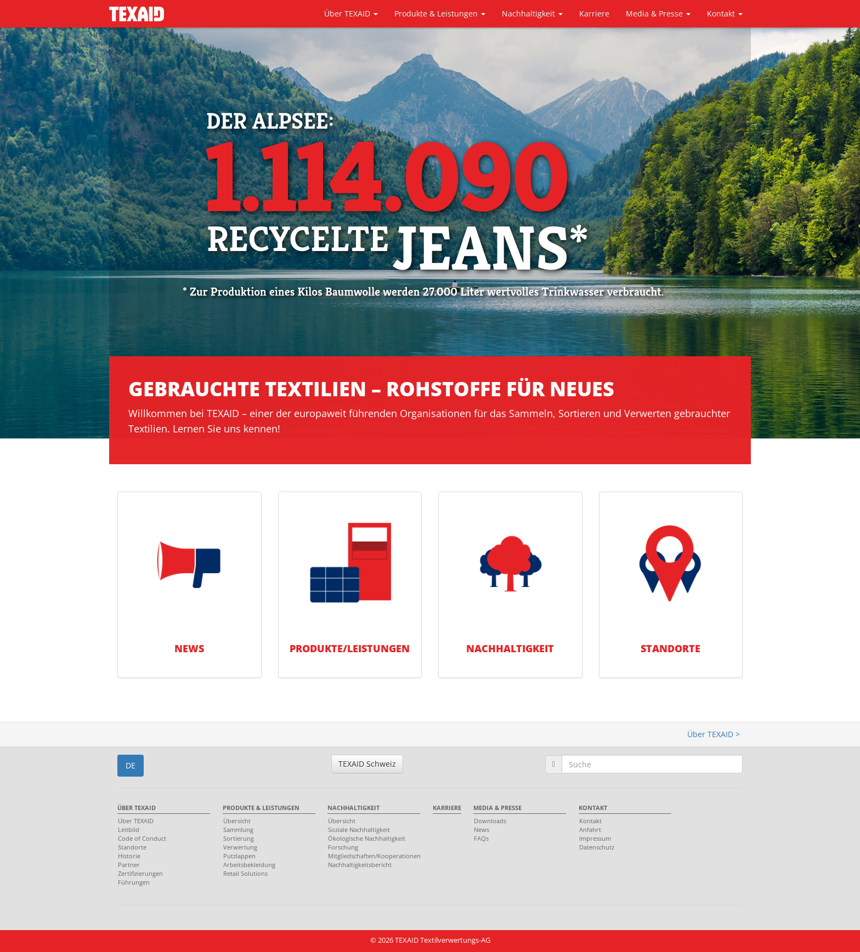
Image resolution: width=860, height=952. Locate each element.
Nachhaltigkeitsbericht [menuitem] (360, 864)
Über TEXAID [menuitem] (136, 807)
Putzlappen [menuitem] (239, 856)
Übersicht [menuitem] (237, 821)
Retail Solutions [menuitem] (245, 873)
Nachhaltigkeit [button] (532, 13)
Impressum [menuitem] (595, 838)
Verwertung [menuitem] (240, 847)
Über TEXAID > (713, 734)
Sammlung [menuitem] (238, 829)
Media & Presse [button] (658, 13)
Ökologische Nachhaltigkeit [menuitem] (366, 838)
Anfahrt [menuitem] (590, 829)
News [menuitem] (481, 829)
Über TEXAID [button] (351, 13)
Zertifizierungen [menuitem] (140, 873)
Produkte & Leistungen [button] (439, 13)
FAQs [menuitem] (481, 838)
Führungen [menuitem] (134, 882)
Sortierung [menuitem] (238, 838)
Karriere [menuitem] (447, 807)
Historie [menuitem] (129, 856)
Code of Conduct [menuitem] (142, 838)
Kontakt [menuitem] (593, 807)
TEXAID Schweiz (367, 764)
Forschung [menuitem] (343, 847)
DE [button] (130, 765)
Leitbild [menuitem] (128, 829)
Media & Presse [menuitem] (497, 807)
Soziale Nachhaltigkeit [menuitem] (359, 829)
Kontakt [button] (725, 13)
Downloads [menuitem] (490, 821)
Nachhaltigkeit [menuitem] (353, 807)
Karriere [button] (594, 13)
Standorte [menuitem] (132, 847)
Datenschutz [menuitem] (596, 847)
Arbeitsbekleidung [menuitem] (249, 864)
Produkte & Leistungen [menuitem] (261, 807)
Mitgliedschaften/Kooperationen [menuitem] (371, 856)
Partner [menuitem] (129, 864)
